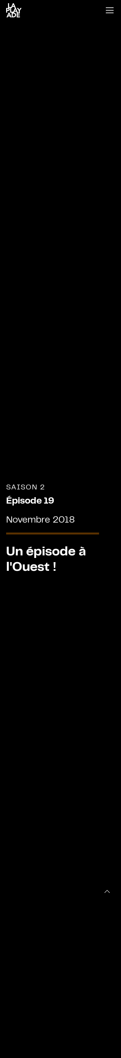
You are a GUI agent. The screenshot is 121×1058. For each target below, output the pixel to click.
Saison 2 (25, 488)
